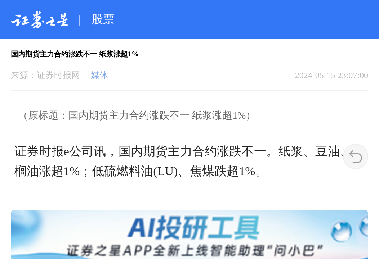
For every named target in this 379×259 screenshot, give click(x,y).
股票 (103, 19)
